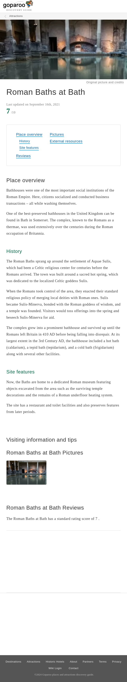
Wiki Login (55, 668)
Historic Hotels (55, 661)
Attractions (16, 16)
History (24, 141)
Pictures (57, 134)
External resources (66, 141)
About (73, 661)
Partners (88, 661)
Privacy (116, 661)
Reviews (23, 156)
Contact (74, 668)
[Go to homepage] (18, 7)
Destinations (13, 661)
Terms (103, 661)
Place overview (29, 134)
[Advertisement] (63, 561)
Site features (29, 147)
